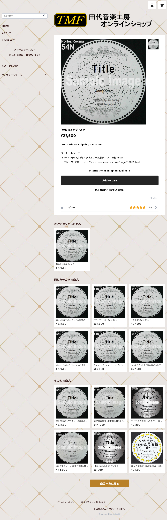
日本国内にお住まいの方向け (109, 190)
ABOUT (6, 33)
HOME (6, 26)
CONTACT (8, 40)
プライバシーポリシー (66, 502)
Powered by (109, 514)
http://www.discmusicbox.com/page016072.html (112, 162)
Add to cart (109, 180)
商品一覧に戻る (109, 483)
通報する (155, 198)
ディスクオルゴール (12, 75)
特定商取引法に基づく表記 (93, 502)
